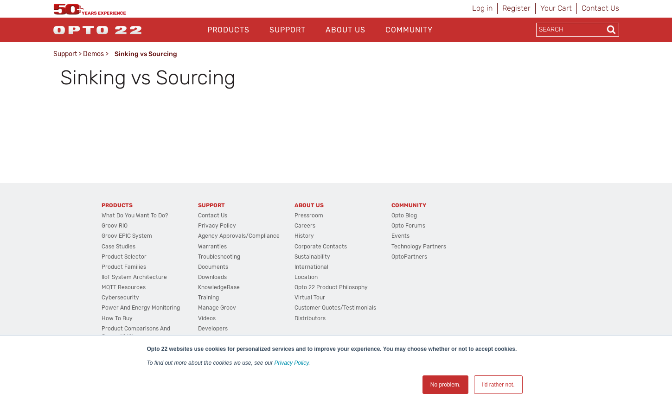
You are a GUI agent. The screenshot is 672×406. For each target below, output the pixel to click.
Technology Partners (418, 246)
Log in (482, 8)
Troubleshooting (219, 257)
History (304, 236)
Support (287, 29)
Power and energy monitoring (141, 307)
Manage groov (217, 307)
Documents (213, 267)
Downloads (212, 277)
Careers (304, 225)
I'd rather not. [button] (498, 384)
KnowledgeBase (219, 287)
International (311, 267)
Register (516, 8)
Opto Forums (408, 225)
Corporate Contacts (320, 246)
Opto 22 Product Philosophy (331, 287)
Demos (93, 54)
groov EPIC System (127, 236)
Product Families (124, 267)
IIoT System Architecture (134, 277)
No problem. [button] (445, 384)
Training (208, 297)
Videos (207, 318)
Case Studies (118, 246)
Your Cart (556, 8)
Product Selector (124, 257)
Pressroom (308, 215)
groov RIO (115, 225)
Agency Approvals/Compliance (239, 236)
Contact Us (600, 8)
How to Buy (117, 318)
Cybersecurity (120, 297)
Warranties (212, 246)
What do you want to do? (135, 215)
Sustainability (312, 257)
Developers (213, 328)
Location (306, 277)
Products (228, 29)
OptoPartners (409, 257)
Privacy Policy (292, 363)
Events (400, 236)
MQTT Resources (124, 287)
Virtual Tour (309, 297)
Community (409, 29)
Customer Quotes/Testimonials (335, 307)
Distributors (310, 318)
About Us (345, 29)
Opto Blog (404, 215)
